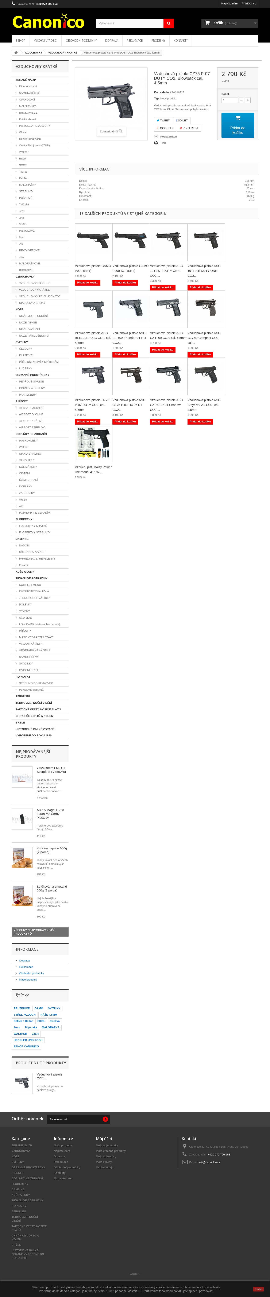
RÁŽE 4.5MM (48, 1014)
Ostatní (23, 565)
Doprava (111, 41)
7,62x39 (23, 204)
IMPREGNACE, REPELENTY (36, 558)
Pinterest (189, 128)
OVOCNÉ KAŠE (28, 670)
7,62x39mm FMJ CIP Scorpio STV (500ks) (51, 769)
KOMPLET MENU (29, 584)
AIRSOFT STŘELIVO (31, 427)
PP (139, 1274)
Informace (27, 949)
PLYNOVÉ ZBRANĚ (31, 689)
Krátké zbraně (27, 119)
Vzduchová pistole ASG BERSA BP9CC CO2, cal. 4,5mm (93, 337)
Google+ (165, 128)
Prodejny (158, 41)
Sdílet (182, 120)
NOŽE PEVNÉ (27, 322)
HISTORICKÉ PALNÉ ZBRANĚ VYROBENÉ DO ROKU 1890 (35, 732)
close (258, 1289)
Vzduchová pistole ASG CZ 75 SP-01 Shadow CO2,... (166, 404)
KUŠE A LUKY (25, 571)
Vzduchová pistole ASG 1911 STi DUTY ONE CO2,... (166, 270)
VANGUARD (26, 460)
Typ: (156, 98)
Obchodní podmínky (81, 41)
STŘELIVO (25, 191)
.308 (21, 217)
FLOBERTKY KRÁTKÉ (32, 525)
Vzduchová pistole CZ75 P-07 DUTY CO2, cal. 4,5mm (92, 404)
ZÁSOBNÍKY (26, 493)
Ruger (22, 158)
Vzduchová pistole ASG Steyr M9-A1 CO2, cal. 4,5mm (204, 404)
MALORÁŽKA (50, 1027)
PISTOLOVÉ (26, 230)
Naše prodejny (28, 979)
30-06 (22, 224)
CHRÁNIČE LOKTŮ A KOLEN (34, 716)
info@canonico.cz (209, 1162)
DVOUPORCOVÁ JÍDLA (33, 591)
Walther (23, 152)
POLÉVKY (25, 604)
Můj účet (104, 1138)
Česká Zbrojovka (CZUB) (34, 145)
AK (20, 506)
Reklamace (135, 41)
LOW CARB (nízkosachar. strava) (39, 624)
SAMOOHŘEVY (28, 657)
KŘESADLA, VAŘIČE (31, 552)
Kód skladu (161, 92)
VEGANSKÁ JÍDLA (30, 643)
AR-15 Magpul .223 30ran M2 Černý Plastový (50, 813)
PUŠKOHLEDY (28, 440)
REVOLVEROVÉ (29, 250)
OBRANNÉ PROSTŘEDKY (32, 375)
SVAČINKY (25, 663)
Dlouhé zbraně (27, 86)
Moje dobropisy (106, 1156)
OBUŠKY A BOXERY (31, 388)
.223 (21, 211)
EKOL (41, 1021)
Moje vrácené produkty (111, 1151)
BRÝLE (20, 722)
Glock (22, 132)
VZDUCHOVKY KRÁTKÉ (34, 289)
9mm (21, 237)
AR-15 (22, 499)
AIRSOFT (22, 401)
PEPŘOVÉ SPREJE (31, 381)
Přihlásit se (249, 3)
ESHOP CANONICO (26, 1046)
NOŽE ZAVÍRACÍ (29, 329)
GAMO (39, 1008)
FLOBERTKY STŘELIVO (34, 532)
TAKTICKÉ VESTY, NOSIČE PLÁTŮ (38, 709)
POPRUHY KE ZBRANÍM (34, 512)
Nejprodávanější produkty (33, 754)
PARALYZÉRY (27, 394)
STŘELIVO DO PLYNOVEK (35, 683)
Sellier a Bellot (23, 1021)
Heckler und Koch (29, 138)
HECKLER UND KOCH (28, 1040)
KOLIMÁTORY (27, 466)
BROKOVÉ (25, 270)
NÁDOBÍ (24, 545)
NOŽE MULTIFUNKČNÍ (33, 316)
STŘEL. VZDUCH (25, 1014)
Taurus (22, 171)
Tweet (163, 120)
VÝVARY (24, 611)
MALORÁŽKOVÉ (29, 263)
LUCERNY (25, 368)
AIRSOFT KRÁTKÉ (30, 420)
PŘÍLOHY (24, 630)
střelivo (55, 1021)
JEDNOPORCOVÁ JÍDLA (34, 598)
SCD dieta (25, 617)
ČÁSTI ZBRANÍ (28, 479)
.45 (20, 243)
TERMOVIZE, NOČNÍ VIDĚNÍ (34, 702)
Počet (225, 94)
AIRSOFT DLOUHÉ (30, 414)
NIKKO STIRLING (29, 453)
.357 (21, 257)
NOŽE (19, 309)
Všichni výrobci (45, 41)
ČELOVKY (25, 348)
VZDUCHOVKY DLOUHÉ (34, 283)
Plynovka (31, 1027)
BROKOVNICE (27, 112)
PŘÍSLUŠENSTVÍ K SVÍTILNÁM (38, 361)
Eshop (20, 41)
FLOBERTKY (24, 519)
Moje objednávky (107, 1145)
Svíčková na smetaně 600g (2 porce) (52, 888)
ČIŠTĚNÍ (24, 473)
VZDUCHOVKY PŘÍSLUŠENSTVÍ (39, 296)
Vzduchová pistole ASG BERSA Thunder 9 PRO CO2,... (129, 337)
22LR (35, 1033)
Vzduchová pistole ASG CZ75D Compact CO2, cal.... (204, 337)
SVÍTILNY (22, 342)
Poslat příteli (168, 136)
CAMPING (22, 539)
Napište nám (229, 3)
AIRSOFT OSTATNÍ (30, 407)
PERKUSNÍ (23, 696)
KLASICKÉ (25, 355)
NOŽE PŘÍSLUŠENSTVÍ (33, 335)
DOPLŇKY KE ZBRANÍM (31, 434)
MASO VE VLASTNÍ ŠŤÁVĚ (36, 637)
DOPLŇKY (25, 486)
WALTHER (20, 1033)
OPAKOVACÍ (26, 99)
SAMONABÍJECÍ (28, 93)
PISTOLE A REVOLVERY (34, 125)
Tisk (163, 142)
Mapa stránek (62, 1178)
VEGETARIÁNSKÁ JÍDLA (34, 650)
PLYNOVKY (23, 676)
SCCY (22, 165)
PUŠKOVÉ (25, 197)
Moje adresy (104, 1162)
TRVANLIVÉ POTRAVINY (31, 578)
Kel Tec (23, 178)
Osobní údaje (104, 1167)
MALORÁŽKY (27, 106)
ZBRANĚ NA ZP (26, 79)
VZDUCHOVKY (25, 276)
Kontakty (181, 41)
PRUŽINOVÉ (22, 1008)
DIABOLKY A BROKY (31, 302)
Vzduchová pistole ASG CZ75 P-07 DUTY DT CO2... (129, 404)
